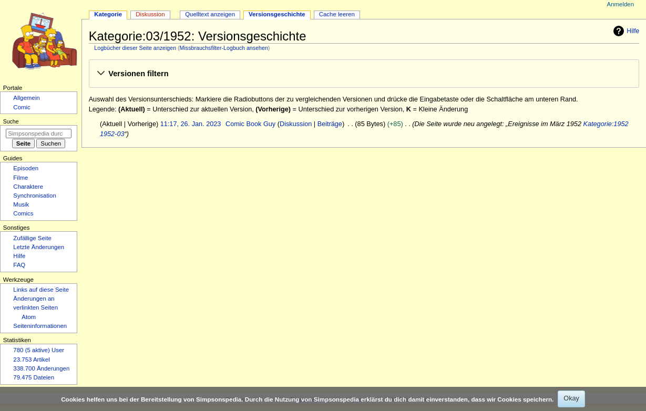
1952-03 (112, 134)
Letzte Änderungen (38, 247)
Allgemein (26, 98)
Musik (21, 204)
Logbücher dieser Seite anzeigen (135, 48)
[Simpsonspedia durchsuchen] (38, 133)
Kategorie (108, 14)
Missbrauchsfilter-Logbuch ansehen (224, 48)
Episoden (25, 168)
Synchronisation (34, 195)
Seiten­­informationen (40, 326)
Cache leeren (337, 14)
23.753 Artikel (31, 359)
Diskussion (296, 124)
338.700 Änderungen (41, 368)
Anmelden (620, 4)
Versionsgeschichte (277, 14)
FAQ (19, 265)
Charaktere (28, 186)
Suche (11, 121)
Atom (29, 317)
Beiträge (329, 124)
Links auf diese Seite (41, 289)
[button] (364, 74)
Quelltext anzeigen (210, 14)
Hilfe (625, 31)
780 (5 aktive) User (38, 350)
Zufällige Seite (32, 238)
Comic (21, 107)
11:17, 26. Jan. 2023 (190, 124)
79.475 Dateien (33, 377)
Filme (20, 177)
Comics (23, 213)
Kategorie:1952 (605, 124)
